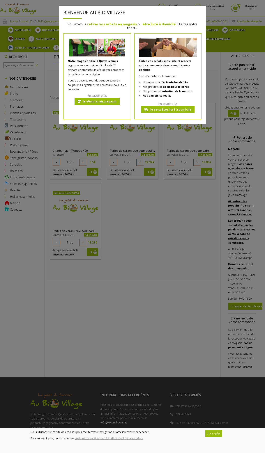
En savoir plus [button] (97, 96)
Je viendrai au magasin (97, 101)
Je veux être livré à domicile (167, 109)
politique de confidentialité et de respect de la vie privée (109, 438)
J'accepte (214, 433)
